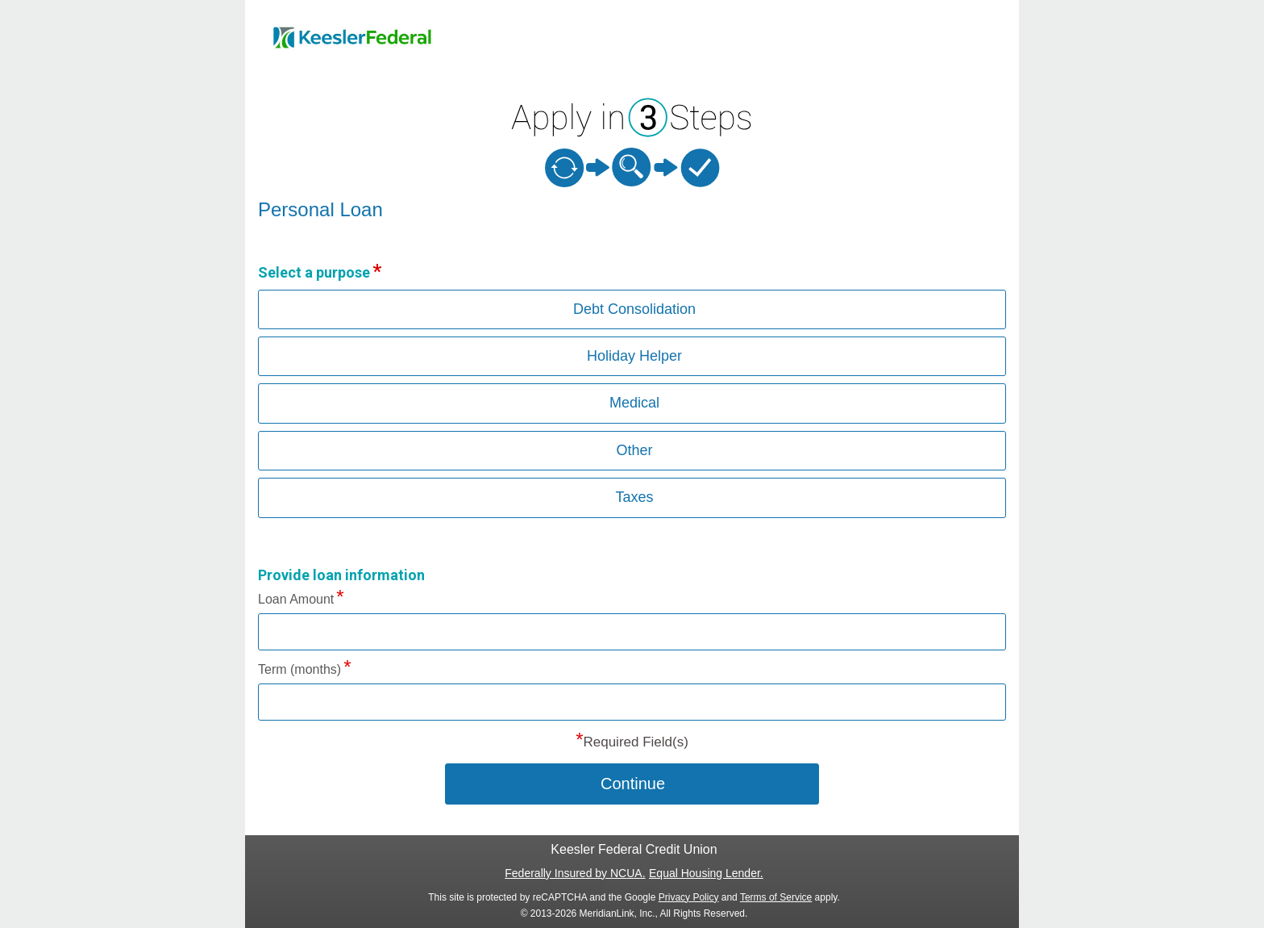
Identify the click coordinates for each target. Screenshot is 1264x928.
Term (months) (299, 669)
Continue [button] (633, 783)
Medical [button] (634, 403)
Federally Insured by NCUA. (575, 873)
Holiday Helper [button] (634, 356)
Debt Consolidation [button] (634, 309)
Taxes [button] (634, 497)
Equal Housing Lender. (706, 873)
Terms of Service (776, 897)
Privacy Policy (689, 897)
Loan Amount (296, 599)
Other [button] (634, 450)
